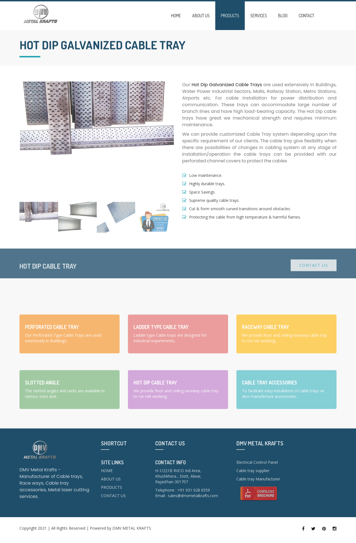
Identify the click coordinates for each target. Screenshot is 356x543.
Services (258, 15)
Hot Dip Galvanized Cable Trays (227, 84)
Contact (306, 15)
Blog (283, 15)
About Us (201, 15)
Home (176, 15)
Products (230, 15)
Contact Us (313, 268)
